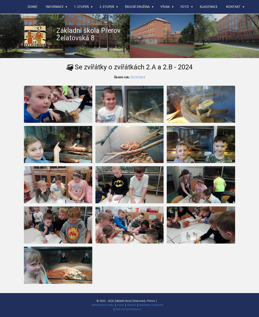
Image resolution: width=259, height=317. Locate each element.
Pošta (120, 305)
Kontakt (233, 7)
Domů (32, 7)
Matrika (131, 305)
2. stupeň (107, 7)
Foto (185, 7)
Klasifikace (209, 7)
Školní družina (137, 7)
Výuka (165, 7)
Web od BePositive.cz (128, 309)
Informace (55, 7)
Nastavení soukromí (151, 305)
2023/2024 (137, 77)
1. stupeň (81, 7)
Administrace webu (102, 305)
